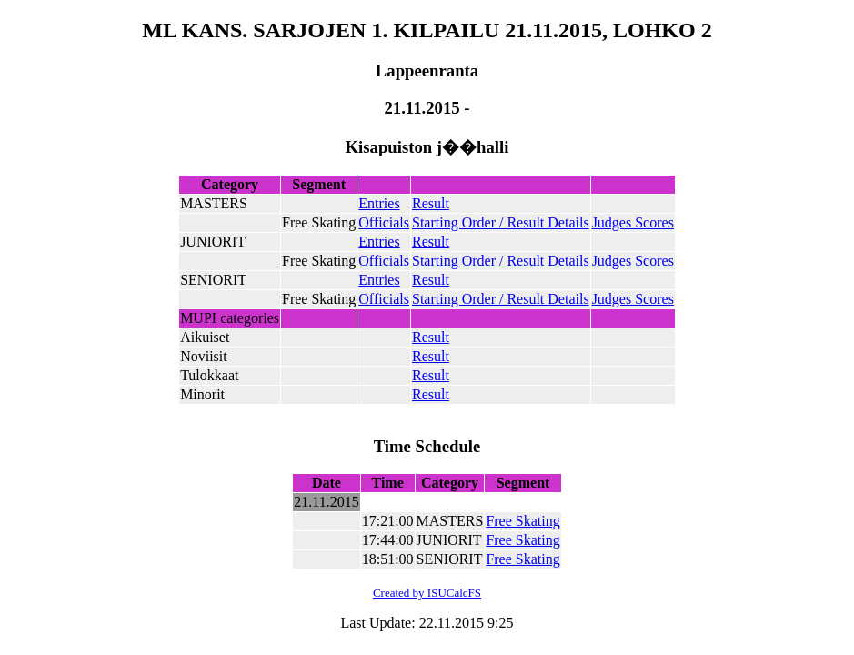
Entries (378, 203)
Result (430, 203)
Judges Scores (633, 222)
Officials (383, 222)
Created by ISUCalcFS (427, 593)
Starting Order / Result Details (500, 222)
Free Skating (522, 521)
